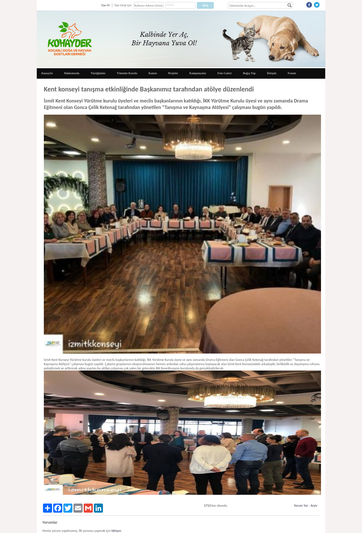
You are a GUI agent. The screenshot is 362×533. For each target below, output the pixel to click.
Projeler (173, 73)
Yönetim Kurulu (127, 73)
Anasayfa (47, 73)
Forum (292, 73)
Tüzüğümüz (97, 73)
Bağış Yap (249, 73)
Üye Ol (105, 5)
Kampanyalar (197, 73)
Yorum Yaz (301, 506)
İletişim (272, 73)
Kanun (152, 73)
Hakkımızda (71, 73)
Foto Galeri (224, 73)
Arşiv (314, 506)
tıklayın (116, 531)
